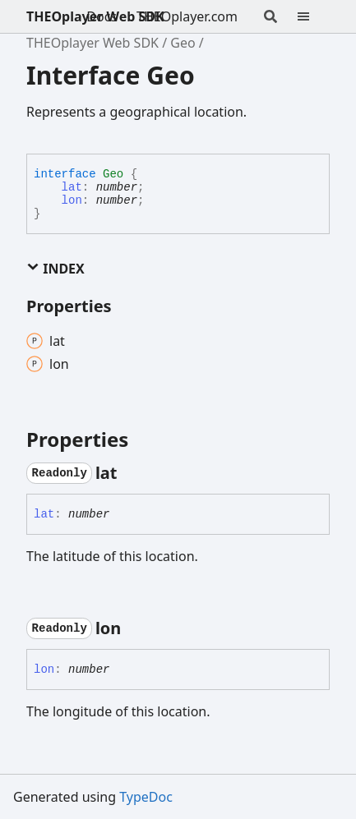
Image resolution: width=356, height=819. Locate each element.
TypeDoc (146, 797)
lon (72, 200)
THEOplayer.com (187, 16)
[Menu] (313, 16)
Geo (182, 43)
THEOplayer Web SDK (95, 16)
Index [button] (55, 268)
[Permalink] (132, 473)
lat (72, 187)
